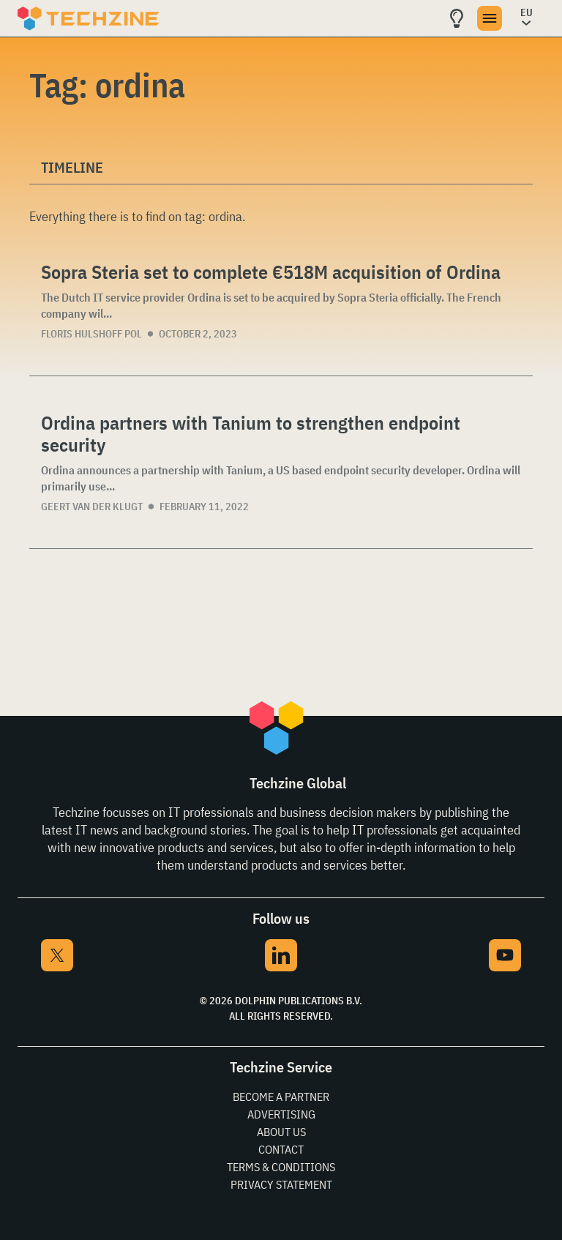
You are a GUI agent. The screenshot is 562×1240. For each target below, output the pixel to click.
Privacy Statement (281, 1184)
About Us (281, 1131)
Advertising (281, 1114)
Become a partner (281, 1096)
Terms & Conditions (281, 1166)
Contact (281, 1149)
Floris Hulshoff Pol (91, 333)
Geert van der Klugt (92, 506)
